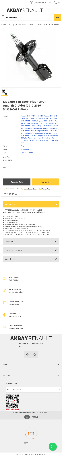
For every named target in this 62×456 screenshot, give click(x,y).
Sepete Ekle (17, 182)
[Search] (31, 17)
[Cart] (57, 2)
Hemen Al (45, 182)
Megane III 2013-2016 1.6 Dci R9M (36, 133)
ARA (57, 17)
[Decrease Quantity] (7, 173)
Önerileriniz (10, 259)
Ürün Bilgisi (10, 204)
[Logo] (25, 10)
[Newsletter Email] (33, 390)
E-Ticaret (25, 454)
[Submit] (59, 389)
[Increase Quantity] (55, 173)
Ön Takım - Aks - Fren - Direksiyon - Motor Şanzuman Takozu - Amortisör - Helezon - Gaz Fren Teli (39, 140)
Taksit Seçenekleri (13, 250)
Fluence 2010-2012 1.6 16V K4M (32, 116)
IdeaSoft (19, 454)
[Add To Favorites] (11, 189)
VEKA (22, 146)
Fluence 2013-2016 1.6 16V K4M (41, 118)
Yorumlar (9, 241)
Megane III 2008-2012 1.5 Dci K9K (35, 123)
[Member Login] (50, 2)
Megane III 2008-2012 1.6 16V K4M (36, 128)
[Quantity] (31, 173)
